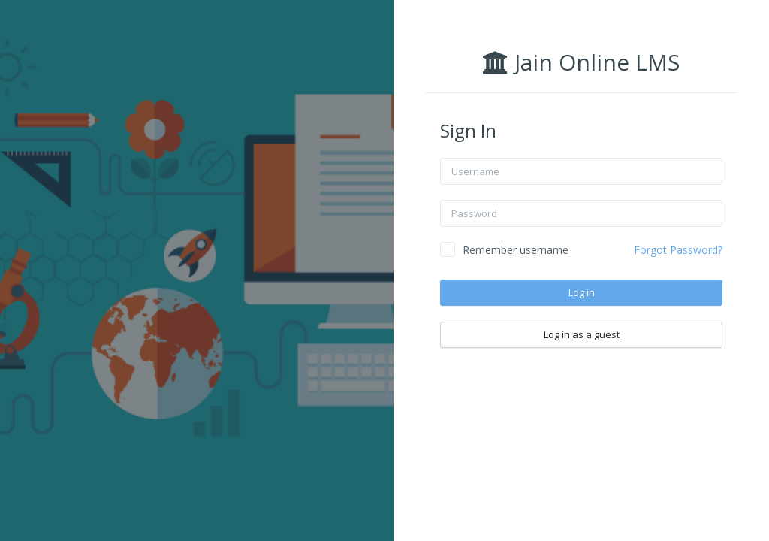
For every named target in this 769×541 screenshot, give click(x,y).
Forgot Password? (679, 250)
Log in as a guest (582, 334)
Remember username (516, 250)
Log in (582, 292)
